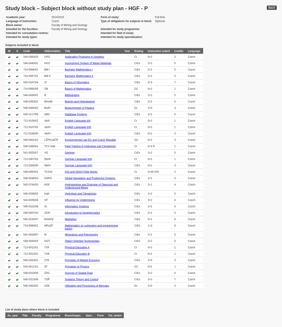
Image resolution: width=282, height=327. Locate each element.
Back (271, 7)
